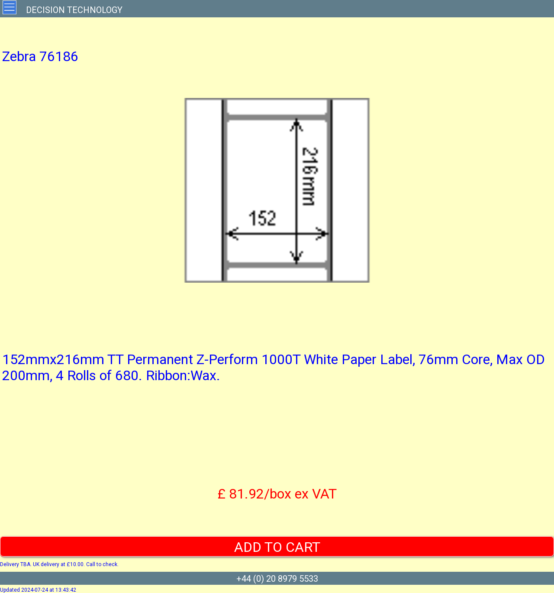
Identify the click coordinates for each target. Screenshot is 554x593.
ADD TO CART (277, 547)
